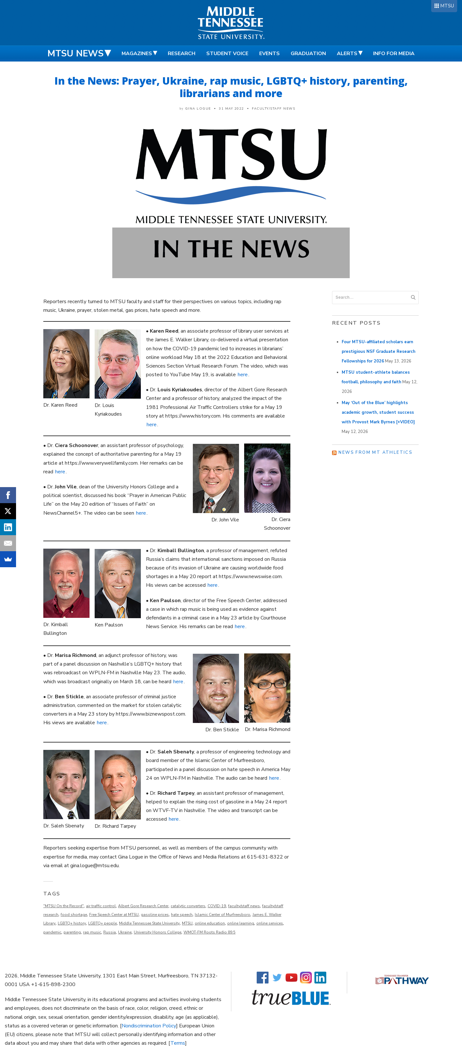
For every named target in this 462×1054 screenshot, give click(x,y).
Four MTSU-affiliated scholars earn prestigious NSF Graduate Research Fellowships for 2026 (378, 351)
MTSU (447, 6)
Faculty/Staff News (273, 108)
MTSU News (75, 53)
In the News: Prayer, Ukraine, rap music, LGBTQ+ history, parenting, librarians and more (231, 87)
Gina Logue (198, 108)
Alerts (347, 53)
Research (181, 53)
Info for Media (394, 53)
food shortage (74, 914)
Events (269, 53)
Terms (177, 1043)
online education (210, 923)
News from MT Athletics (375, 452)
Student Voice (227, 53)
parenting (72, 932)
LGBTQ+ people (102, 923)
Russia (109, 932)
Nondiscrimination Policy (149, 1025)
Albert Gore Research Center (143, 906)
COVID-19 (217, 906)
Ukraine (125, 932)
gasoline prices (155, 914)
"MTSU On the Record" (63, 906)
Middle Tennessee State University (149, 923)
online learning (240, 923)
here (243, 374)
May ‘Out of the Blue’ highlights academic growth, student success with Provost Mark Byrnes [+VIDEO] (378, 412)
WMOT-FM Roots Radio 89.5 (209, 932)
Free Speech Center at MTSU (114, 914)
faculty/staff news (244, 906)
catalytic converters (188, 906)
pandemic (52, 932)
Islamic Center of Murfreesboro (222, 914)
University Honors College (157, 932)
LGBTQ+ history (72, 923)
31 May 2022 (231, 108)
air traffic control (101, 906)
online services (269, 923)
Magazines (137, 53)
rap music (92, 932)
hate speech (182, 914)
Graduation (308, 53)
